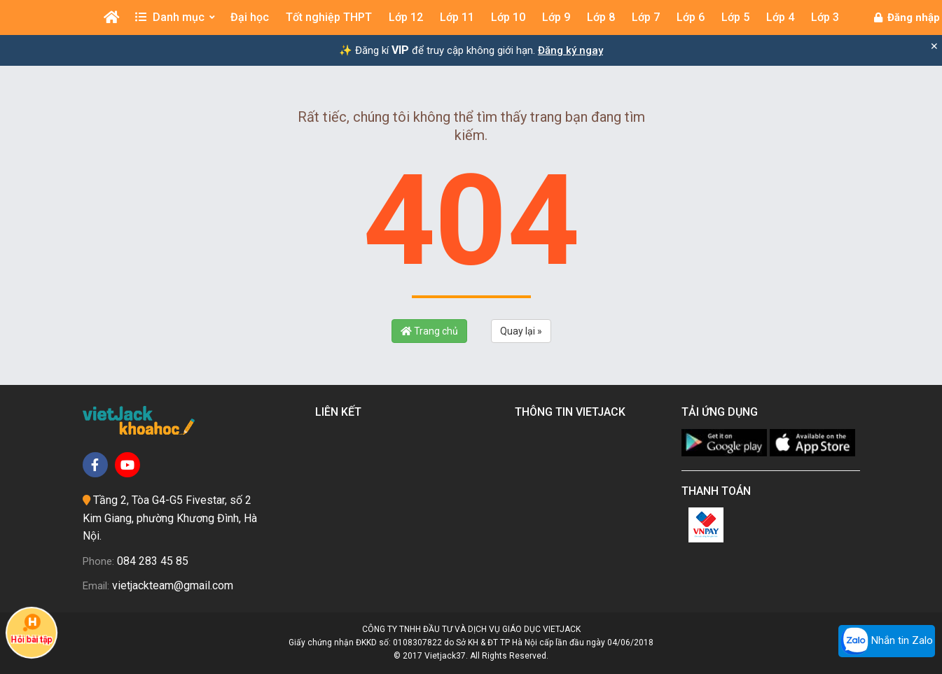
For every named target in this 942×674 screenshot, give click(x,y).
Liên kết (341, 412)
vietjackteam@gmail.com (172, 585)
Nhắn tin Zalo (886, 641)
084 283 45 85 (152, 561)
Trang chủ (429, 331)
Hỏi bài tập (31, 628)
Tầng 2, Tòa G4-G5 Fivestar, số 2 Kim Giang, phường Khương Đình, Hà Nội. (170, 517)
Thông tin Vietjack (573, 412)
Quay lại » (521, 331)
